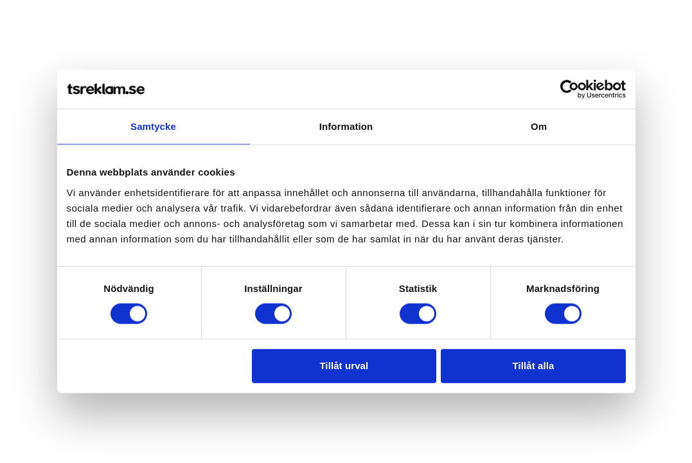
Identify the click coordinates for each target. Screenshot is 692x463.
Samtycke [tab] (153, 126)
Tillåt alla (533, 365)
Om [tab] (539, 126)
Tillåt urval (343, 365)
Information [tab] (346, 126)
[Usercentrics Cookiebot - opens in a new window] (569, 89)
